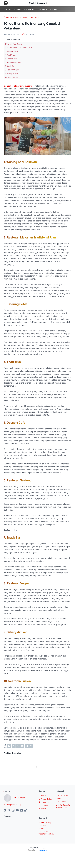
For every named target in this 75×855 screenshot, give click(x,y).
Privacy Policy (45, 799)
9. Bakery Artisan (11, 73)
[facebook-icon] (5, 810)
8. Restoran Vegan (12, 70)
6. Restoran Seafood (13, 62)
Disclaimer (44, 802)
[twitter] (14, 746)
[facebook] (9, 746)
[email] (31, 746)
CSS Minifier (62, 802)
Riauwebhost (43, 850)
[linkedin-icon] (21, 810)
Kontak (42, 809)
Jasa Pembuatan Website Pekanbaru (46, 831)
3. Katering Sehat (11, 51)
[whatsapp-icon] (25, 810)
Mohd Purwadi (19, 798)
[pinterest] (27, 746)
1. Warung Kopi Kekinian (14, 44)
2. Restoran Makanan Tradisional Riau (19, 47)
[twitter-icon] (9, 810)
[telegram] (22, 746)
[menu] (6, 3)
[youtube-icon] (17, 810)
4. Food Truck (10, 55)
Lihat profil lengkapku (13, 805)
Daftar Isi (43, 805)
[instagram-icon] (13, 810)
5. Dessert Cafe (11, 59)
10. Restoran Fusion (12, 77)
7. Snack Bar (9, 66)
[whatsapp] (18, 746)
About (42, 796)
